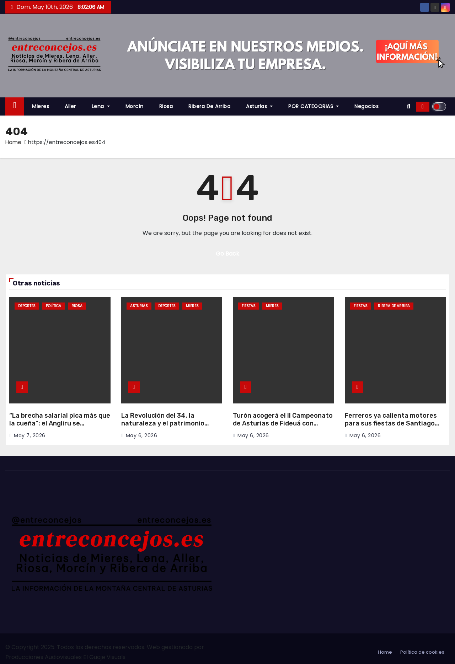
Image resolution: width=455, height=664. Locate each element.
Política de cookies (422, 652)
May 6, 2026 (141, 435)
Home (13, 142)
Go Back (227, 254)
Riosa (166, 106)
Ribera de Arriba (209, 106)
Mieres (40, 106)
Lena (101, 106)
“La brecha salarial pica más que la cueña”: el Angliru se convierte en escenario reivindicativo (59, 428)
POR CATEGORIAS (313, 106)
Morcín (134, 106)
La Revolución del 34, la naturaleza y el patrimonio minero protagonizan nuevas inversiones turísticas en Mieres (171, 428)
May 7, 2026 (30, 435)
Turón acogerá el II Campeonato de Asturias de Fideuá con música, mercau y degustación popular (283, 428)
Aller (70, 106)
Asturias (259, 106)
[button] (408, 106)
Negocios (366, 106)
